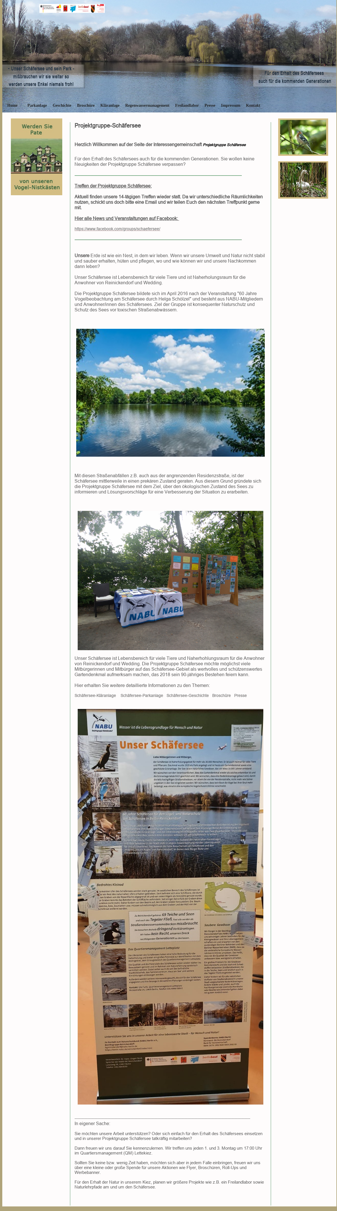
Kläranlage (110, 105)
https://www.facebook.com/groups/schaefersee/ (117, 229)
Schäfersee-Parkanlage (142, 695)
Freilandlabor (187, 105)
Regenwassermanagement (147, 105)
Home (12, 105)
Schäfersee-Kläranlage (95, 695)
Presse (209, 105)
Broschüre (86, 105)
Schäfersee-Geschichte (188, 695)
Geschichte (62, 105)
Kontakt (253, 105)
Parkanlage (37, 105)
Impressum (230, 105)
